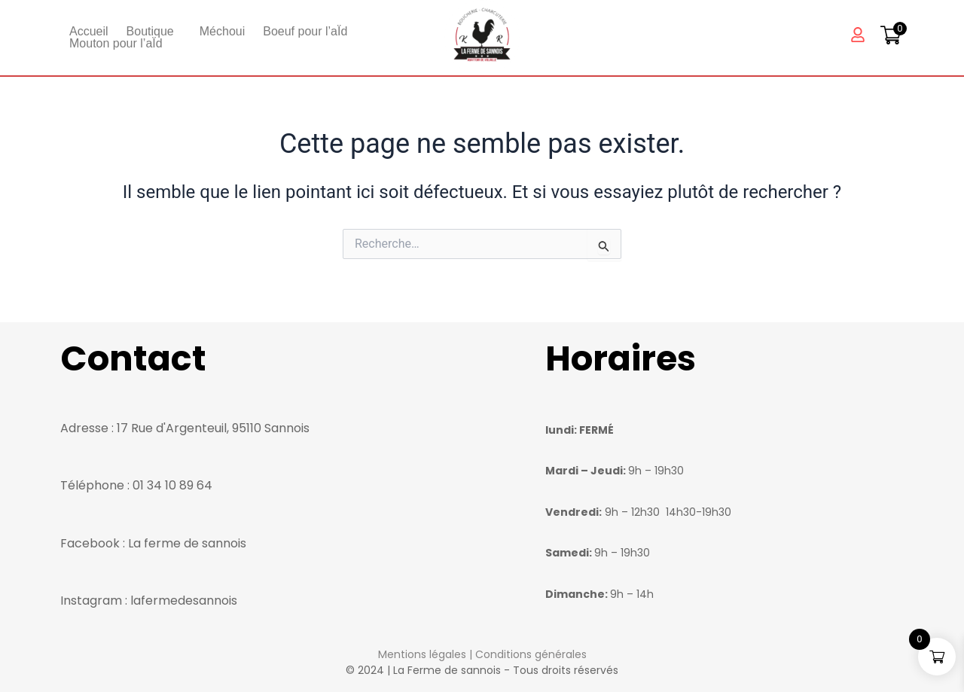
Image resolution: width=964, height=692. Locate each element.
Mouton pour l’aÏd (116, 44)
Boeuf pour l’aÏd (305, 32)
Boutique (150, 32)
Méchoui (222, 32)
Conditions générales (531, 654)
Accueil (88, 32)
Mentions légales (422, 654)
